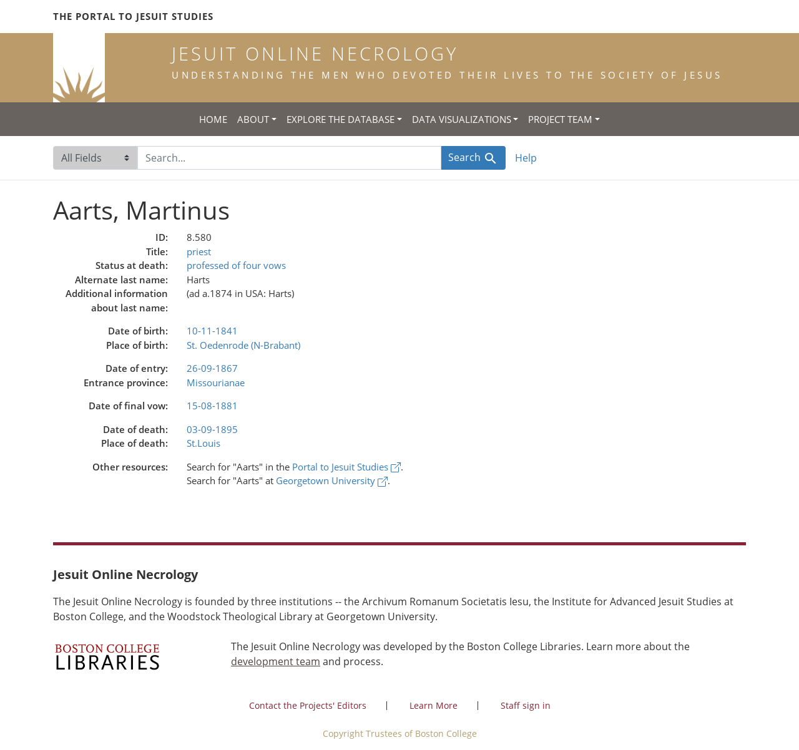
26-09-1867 (212, 368)
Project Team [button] (560, 119)
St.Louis (203, 443)
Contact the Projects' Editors (307, 705)
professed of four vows (236, 265)
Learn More (433, 705)
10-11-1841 (212, 330)
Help (526, 158)
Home (213, 119)
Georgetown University (332, 480)
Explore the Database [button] (341, 119)
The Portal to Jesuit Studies (133, 16)
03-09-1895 (212, 429)
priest (199, 251)
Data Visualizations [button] (461, 119)
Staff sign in (526, 705)
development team (275, 661)
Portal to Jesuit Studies (346, 466)
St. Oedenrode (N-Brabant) (243, 345)
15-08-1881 (212, 405)
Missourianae (216, 382)
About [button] (253, 119)
